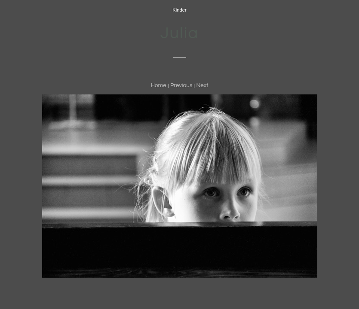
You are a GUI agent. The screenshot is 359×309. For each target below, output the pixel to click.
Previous (181, 85)
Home (158, 85)
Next (202, 85)
